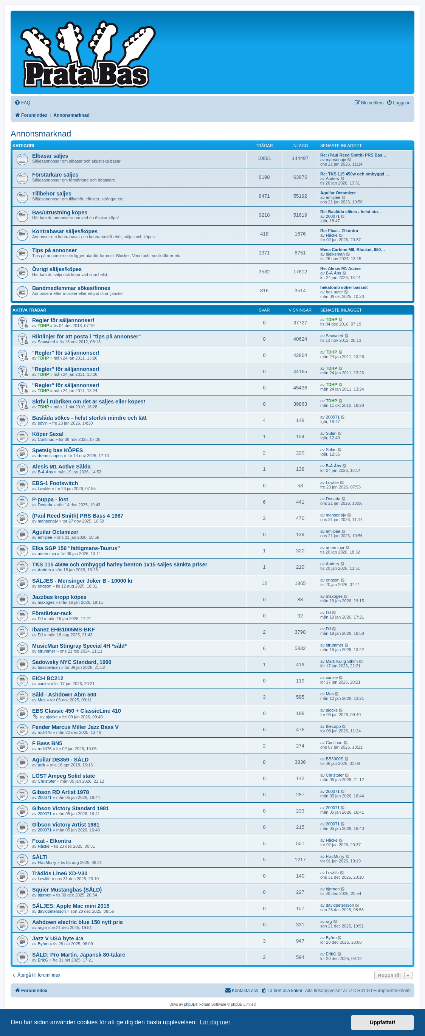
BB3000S (334, 759)
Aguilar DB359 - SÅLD (60, 760)
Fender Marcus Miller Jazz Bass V (75, 727)
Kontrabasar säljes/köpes (65, 231)
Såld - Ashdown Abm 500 (64, 695)
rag (41, 927)
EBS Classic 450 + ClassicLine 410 (76, 711)
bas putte (334, 292)
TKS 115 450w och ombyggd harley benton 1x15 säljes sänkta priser (119, 564)
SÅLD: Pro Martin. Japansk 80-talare (78, 955)
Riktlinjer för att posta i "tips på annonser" (86, 336)
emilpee (333, 197)
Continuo (46, 439)
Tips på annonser (54, 250)
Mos (42, 700)
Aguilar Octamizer (338, 193)
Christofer (47, 781)
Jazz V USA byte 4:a (57, 938)
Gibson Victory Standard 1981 (70, 808)
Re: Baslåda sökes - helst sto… (351, 211)
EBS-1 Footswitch (55, 483)
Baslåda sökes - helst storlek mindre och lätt (89, 418)
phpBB (189, 1004)
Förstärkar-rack (52, 613)
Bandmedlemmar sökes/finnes (71, 288)
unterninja (47, 553)
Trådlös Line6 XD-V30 (59, 873)
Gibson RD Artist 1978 (60, 792)
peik (41, 765)
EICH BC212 (48, 678)
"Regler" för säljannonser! (65, 353)
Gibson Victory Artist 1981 (65, 825)
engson (44, 586)
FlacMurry (47, 862)
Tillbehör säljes (51, 194)
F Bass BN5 (47, 743)
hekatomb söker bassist (344, 287)
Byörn (43, 943)
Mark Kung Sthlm (342, 661)
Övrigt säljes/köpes (57, 269)
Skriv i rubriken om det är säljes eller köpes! (89, 402)
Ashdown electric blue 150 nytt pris (77, 922)
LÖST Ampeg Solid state (63, 776)
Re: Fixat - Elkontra (339, 230)
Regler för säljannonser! (63, 320)
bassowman (49, 667)
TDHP (43, 325)
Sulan (331, 433)
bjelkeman (335, 254)
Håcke (332, 235)
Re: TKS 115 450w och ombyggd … (354, 174)
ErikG (43, 960)
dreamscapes (50, 455)
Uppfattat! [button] (383, 1022)
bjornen (45, 895)
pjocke (52, 717)
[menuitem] (22, 103)
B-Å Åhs (333, 273)
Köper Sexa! (48, 434)
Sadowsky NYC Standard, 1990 (72, 662)
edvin (43, 423)
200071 (333, 216)
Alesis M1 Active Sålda (61, 467)
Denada (45, 504)
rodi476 (45, 732)
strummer (46, 651)
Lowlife (44, 488)
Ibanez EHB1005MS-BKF (63, 630)
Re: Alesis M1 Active (340, 268)
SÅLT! (40, 857)
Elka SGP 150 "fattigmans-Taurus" (76, 548)
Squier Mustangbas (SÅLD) (67, 890)
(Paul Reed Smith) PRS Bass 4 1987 (78, 516)
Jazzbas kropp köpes (59, 597)
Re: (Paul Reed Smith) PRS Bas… (353, 155)
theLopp (333, 726)
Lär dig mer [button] (215, 1022)
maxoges (46, 602)
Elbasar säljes (50, 156)
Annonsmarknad (41, 133)
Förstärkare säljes (55, 175)
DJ (40, 618)
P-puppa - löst (50, 499)
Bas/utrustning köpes (59, 212)
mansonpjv (336, 159)
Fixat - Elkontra (51, 841)
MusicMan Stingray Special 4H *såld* (79, 646)
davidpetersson (52, 911)
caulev (44, 683)
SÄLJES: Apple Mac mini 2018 (70, 906)
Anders (332, 178)
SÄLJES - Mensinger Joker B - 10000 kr (82, 581)
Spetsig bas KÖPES (57, 450)
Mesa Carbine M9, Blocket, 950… (352, 249)
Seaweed (46, 342)
